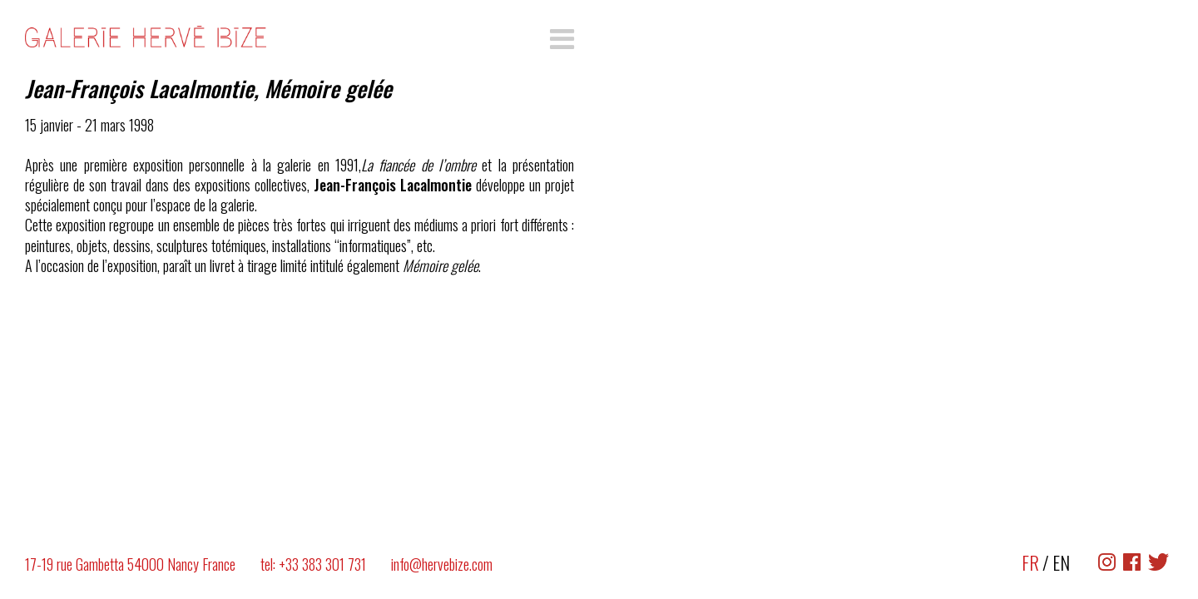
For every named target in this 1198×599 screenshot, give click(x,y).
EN (1061, 562)
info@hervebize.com (442, 564)
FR (1030, 562)
